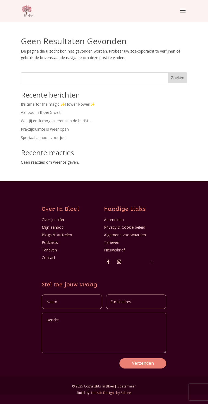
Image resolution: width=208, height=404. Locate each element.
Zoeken (177, 77)
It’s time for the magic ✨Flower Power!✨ (58, 104)
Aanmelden (114, 219)
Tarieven (49, 250)
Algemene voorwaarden (125, 234)
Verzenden (143, 363)
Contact (49, 257)
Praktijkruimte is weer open (45, 129)
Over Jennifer (53, 219)
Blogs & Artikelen (57, 234)
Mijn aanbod (53, 227)
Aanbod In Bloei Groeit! (41, 112)
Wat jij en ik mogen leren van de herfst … (57, 120)
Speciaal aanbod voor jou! (43, 137)
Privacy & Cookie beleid (124, 227)
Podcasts (50, 242)
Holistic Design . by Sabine (111, 392)
